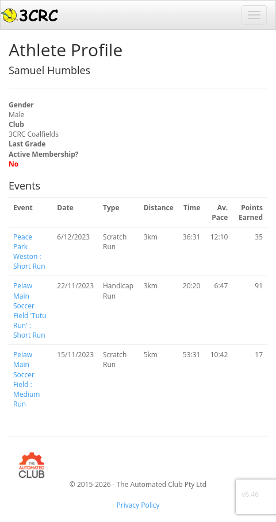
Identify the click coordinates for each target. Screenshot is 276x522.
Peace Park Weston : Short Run (29, 251)
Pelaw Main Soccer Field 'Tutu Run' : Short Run (30, 310)
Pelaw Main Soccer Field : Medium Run (26, 379)
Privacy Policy (138, 505)
